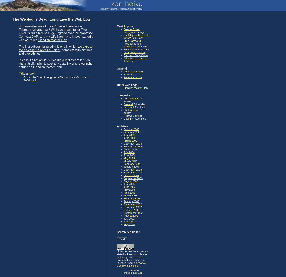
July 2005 (129, 135)
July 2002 (129, 218)
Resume (128, 74)
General (128, 104)
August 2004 (131, 149)
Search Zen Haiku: (128, 232)
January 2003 (131, 201)
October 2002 (131, 210)
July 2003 (129, 184)
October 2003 (131, 175)
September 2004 (133, 146)
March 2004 (130, 161)
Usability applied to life (136, 35)
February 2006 (132, 132)
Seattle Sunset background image (134, 31)
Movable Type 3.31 (133, 273)
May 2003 (129, 189)
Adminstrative (131, 98)
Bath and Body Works (136, 55)
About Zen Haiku (133, 71)
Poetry (127, 115)
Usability (128, 118)
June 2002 (130, 221)
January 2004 (131, 166)
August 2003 (131, 181)
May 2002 (129, 224)
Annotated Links (133, 77)
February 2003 (132, 198)
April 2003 (129, 192)
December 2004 (133, 143)
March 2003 (130, 195)
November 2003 (133, 172)
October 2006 (131, 129)
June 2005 (130, 137)
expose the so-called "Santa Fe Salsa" (56, 48)
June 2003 (130, 186)
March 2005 (130, 140)
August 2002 (131, 215)
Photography (131, 110)
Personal (129, 107)
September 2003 (133, 178)
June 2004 (130, 155)
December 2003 (133, 169)
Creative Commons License (131, 264)
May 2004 (129, 158)
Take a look (26, 73)
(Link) (34, 80)
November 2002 (133, 207)
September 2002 (133, 212)
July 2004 (129, 152)
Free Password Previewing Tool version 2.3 (133, 43)
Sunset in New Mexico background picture (136, 51)
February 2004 (132, 163)
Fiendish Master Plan (52, 40)
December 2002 (133, 204)
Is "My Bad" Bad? (133, 38)
